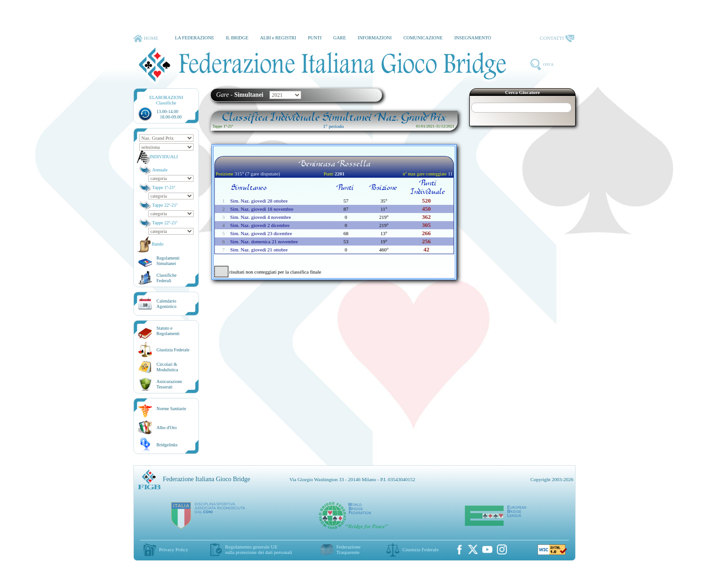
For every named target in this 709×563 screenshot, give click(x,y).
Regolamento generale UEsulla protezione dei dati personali (258, 549)
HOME (145, 38)
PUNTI (314, 37)
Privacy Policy (173, 549)
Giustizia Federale (172, 349)
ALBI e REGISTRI (278, 37)
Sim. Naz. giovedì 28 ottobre (259, 200)
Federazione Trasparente (348, 549)
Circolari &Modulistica (167, 367)
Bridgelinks (167, 444)
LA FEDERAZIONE (194, 37)
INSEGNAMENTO (472, 37)
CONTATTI (557, 38)
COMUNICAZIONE (423, 37)
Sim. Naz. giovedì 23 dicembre (261, 233)
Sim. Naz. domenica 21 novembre (264, 241)
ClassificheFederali (166, 278)
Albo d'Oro (166, 427)
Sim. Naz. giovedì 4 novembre (260, 217)
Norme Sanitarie (171, 408)
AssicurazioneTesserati (169, 384)
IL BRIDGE (237, 37)
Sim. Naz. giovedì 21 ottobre (259, 249)
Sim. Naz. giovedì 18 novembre (261, 209)
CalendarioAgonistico (166, 303)
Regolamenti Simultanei (168, 260)
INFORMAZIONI (375, 37)
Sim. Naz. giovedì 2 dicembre (259, 225)
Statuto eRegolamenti (168, 331)
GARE (339, 37)
